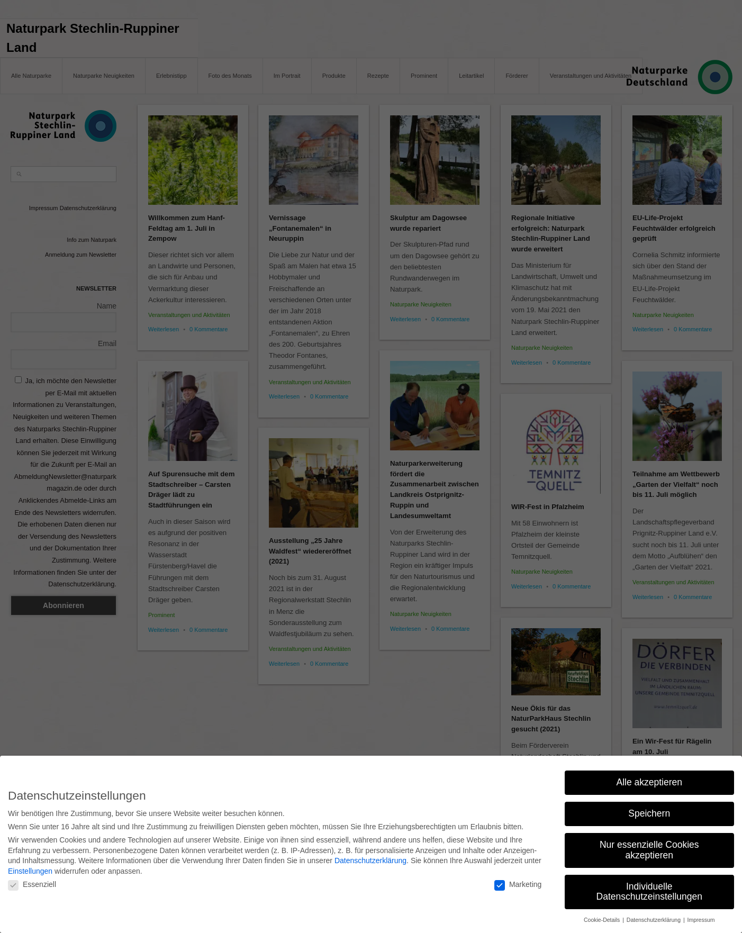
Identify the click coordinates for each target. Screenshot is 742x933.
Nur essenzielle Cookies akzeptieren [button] (649, 847)
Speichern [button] (649, 810)
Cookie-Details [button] (602, 917)
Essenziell (32, 881)
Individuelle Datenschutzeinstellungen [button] (649, 888)
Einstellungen (30, 868)
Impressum (701, 917)
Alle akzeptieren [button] (649, 779)
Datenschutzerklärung (370, 858)
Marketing (517, 881)
